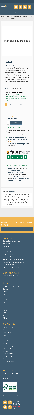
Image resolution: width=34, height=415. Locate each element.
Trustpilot (9, 150)
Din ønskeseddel (8, 362)
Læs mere (7, 85)
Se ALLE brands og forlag (11, 241)
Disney (5, 297)
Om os (5, 338)
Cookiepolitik (7, 351)
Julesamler (6, 310)
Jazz (4, 307)
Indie (4, 302)
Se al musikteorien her (10, 276)
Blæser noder (7, 257)
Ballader (5, 289)
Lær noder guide (8, 332)
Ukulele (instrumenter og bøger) (13, 262)
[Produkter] (20, 7)
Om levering (7, 340)
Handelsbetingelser (9, 348)
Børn (4, 294)
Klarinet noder (7, 246)
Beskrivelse (5, 191)
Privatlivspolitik (8, 354)
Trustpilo (6, 378)
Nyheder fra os (8, 330)
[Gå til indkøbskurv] (29, 7)
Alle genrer (6, 318)
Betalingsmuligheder (10, 346)
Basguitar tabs (8, 254)
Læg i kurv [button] (16, 123)
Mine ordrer (7, 359)
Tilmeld (17, 229)
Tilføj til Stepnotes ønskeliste (14, 104)
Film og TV (6, 299)
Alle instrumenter (8, 265)
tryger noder (8, 249)
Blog (4, 335)
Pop (4, 313)
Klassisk (6, 305)
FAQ (4, 364)
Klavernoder (7, 243)
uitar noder (7, 251)
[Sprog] (16, 7)
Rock (4, 315)
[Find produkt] (25, 7)
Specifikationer (12, 191)
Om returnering (8, 343)
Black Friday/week (9, 327)
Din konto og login (9, 356)
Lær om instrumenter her (11, 267)
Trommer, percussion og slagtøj (13, 259)
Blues (5, 291)
